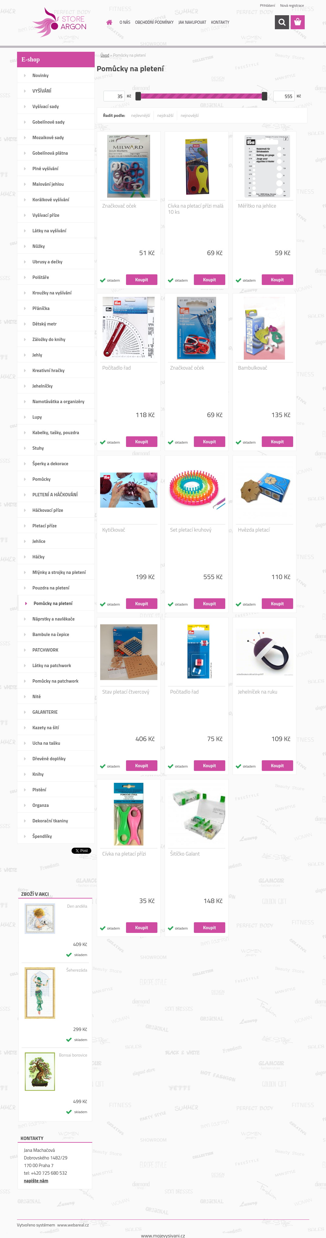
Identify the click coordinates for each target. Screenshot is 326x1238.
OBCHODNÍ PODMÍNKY (154, 22)
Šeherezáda (76, 970)
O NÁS (125, 22)
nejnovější (190, 115)
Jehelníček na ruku (257, 692)
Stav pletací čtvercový (125, 692)
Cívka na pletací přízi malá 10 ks (196, 209)
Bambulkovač (252, 368)
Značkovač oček (119, 206)
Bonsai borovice (73, 1055)
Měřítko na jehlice (257, 206)
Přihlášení (267, 5)
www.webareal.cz (73, 1225)
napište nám (36, 1180)
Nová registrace (292, 5)
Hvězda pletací (254, 530)
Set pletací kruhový (191, 530)
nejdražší (165, 115)
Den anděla (77, 906)
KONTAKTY (220, 22)
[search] (282, 22)
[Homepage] (108, 22)
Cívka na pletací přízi (124, 854)
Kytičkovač (113, 530)
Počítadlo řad (116, 368)
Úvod (105, 55)
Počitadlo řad (184, 692)
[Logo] (59, 22)
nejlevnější (140, 115)
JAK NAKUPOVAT (192, 22)
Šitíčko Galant (185, 854)
